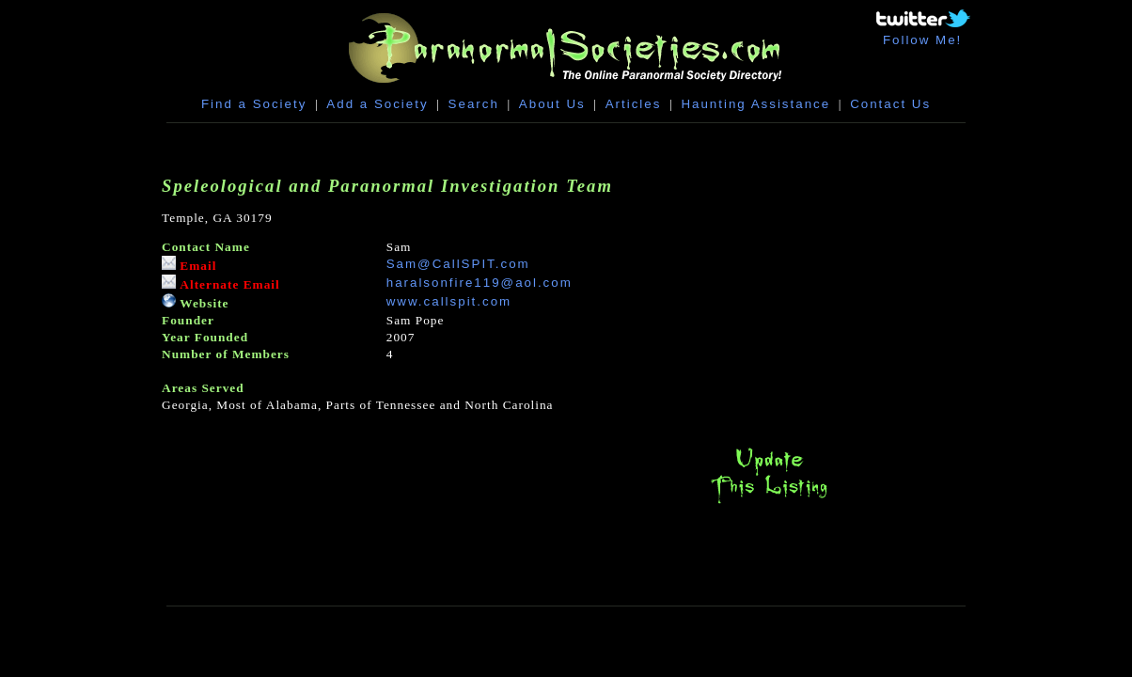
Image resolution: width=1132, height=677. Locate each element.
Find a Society (254, 104)
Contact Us (890, 104)
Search (473, 104)
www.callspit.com (448, 301)
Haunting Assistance (755, 104)
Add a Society (377, 104)
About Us (552, 104)
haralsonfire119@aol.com (479, 283)
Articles (633, 104)
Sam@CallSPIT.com (458, 264)
